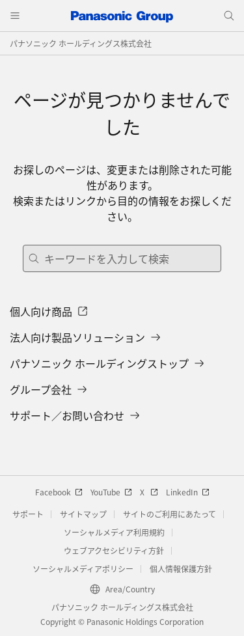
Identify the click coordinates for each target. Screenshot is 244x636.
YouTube (111, 491)
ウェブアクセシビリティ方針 (114, 550)
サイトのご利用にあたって (169, 513)
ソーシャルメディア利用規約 (114, 532)
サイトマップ (83, 513)
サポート (28, 513)
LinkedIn (188, 491)
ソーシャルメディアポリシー (83, 568)
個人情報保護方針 (181, 568)
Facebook (59, 491)
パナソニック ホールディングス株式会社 (81, 43)
